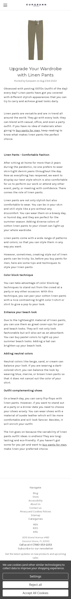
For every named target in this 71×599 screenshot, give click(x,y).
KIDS (35, 528)
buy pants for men (28, 130)
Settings (35, 576)
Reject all (35, 585)
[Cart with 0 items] (69, 4)
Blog (35, 493)
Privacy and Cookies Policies (35, 511)
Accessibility (35, 500)
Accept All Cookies (35, 593)
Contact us (35, 508)
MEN (35, 524)
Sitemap (35, 515)
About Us (35, 504)
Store (36, 496)
